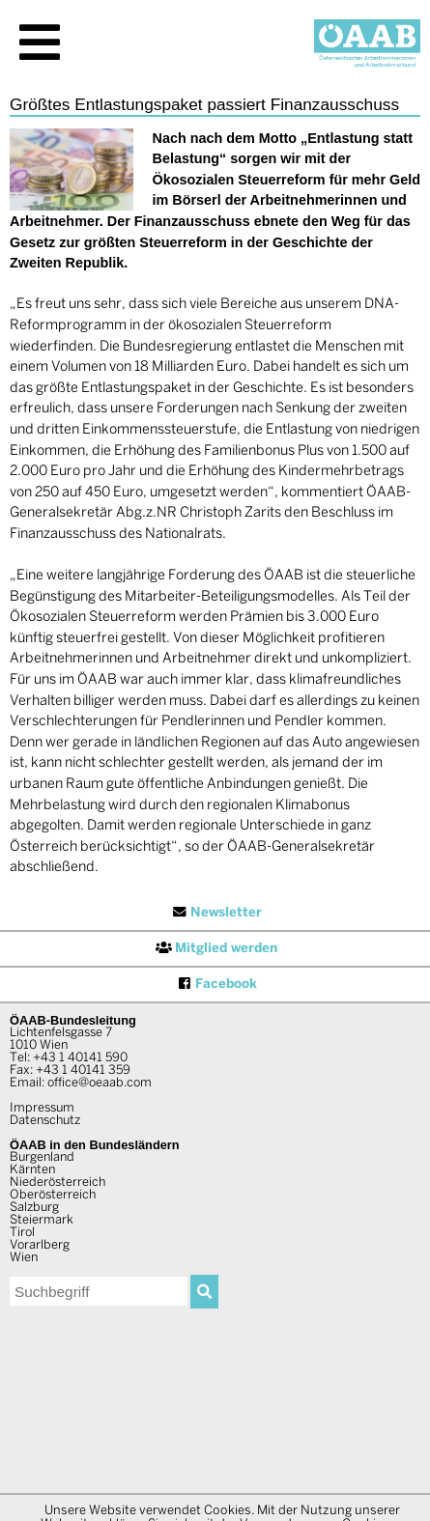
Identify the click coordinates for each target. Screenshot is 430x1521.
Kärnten (32, 1170)
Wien (24, 1258)
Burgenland (42, 1158)
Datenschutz (45, 1121)
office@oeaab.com (99, 1083)
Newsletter (215, 912)
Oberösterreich (53, 1195)
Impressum (42, 1108)
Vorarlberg (40, 1246)
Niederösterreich (57, 1183)
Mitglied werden (215, 948)
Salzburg (34, 1208)
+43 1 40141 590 (80, 1058)
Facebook (215, 984)
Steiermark (41, 1220)
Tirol (22, 1233)
